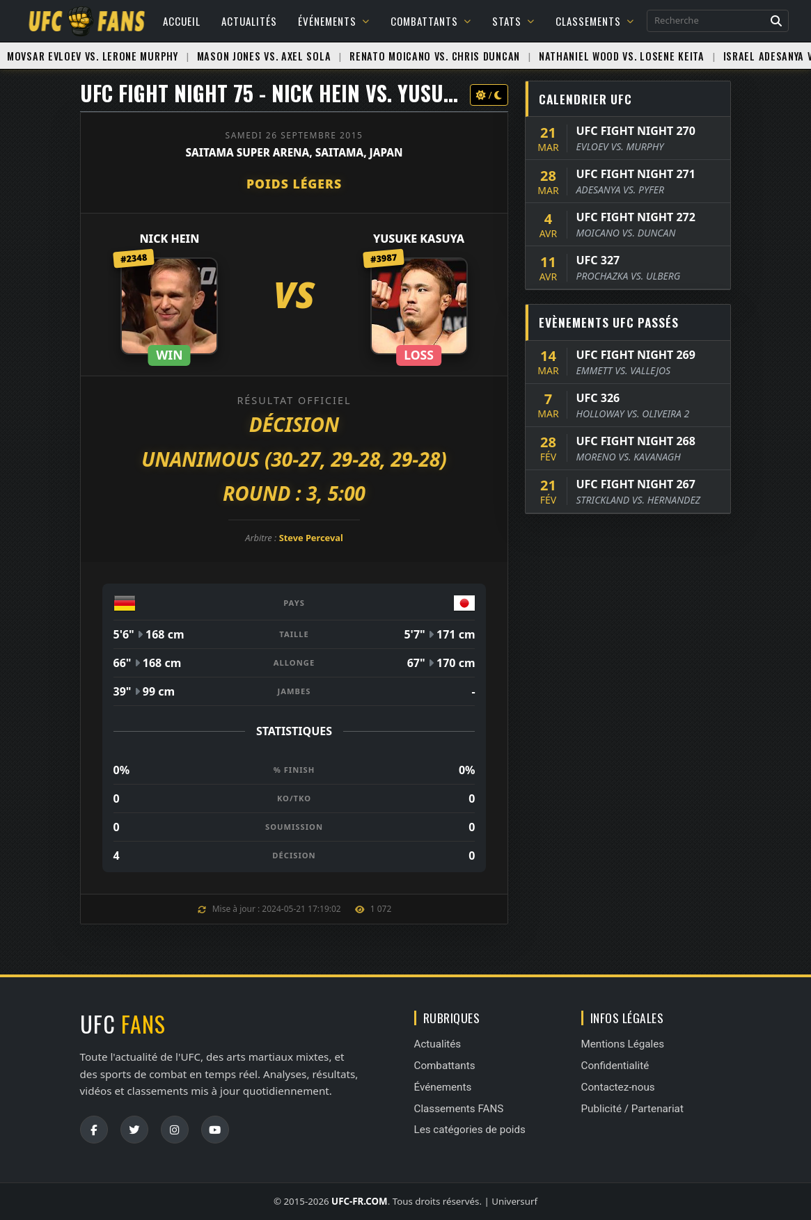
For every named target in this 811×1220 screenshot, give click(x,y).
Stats (513, 21)
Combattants (431, 21)
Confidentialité (615, 1065)
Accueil (181, 21)
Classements (595, 21)
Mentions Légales (623, 1044)
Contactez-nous (618, 1087)
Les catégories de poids (470, 1129)
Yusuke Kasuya (418, 238)
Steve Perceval (311, 537)
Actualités (249, 21)
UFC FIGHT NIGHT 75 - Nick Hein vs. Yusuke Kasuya (309, 93)
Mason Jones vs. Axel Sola (264, 56)
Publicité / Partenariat (632, 1108)
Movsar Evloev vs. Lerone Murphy (92, 56)
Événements (334, 21)
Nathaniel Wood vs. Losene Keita (621, 56)
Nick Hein (169, 238)
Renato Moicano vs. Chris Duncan (434, 56)
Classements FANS (459, 1108)
